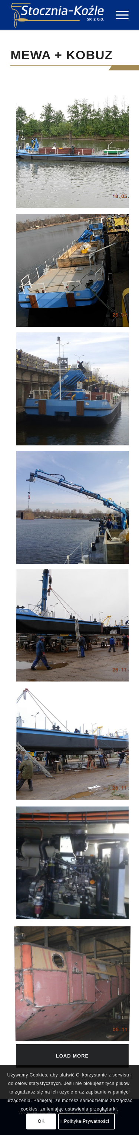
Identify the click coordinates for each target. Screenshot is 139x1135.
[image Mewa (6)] (75, 747)
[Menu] (118, 15)
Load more (72, 1056)
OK (41, 1121)
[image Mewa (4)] (75, 510)
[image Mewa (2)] (75, 273)
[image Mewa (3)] (75, 391)
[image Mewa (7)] (75, 866)
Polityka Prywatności (86, 1121)
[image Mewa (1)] (75, 154)
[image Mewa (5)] (75, 629)
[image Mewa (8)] (75, 984)
